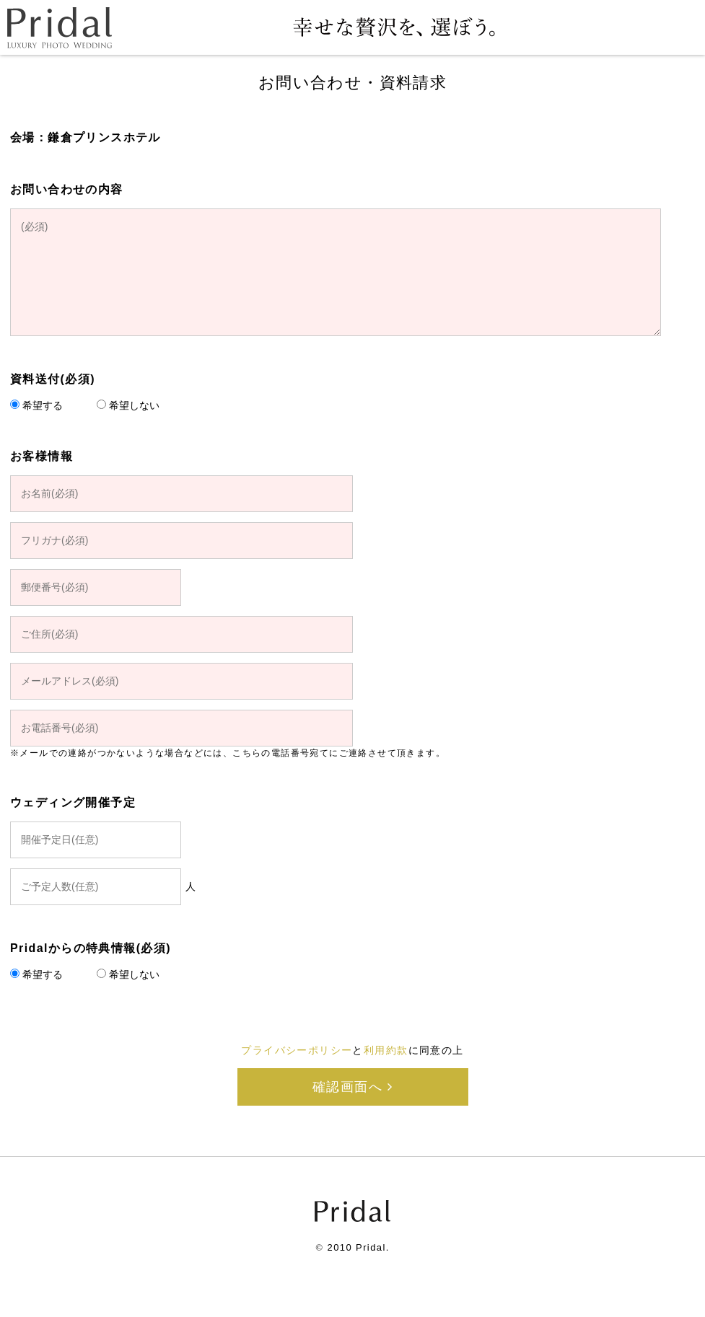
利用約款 (386, 1050)
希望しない (134, 405)
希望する (42, 405)
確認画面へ (352, 1087)
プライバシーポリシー (296, 1050)
